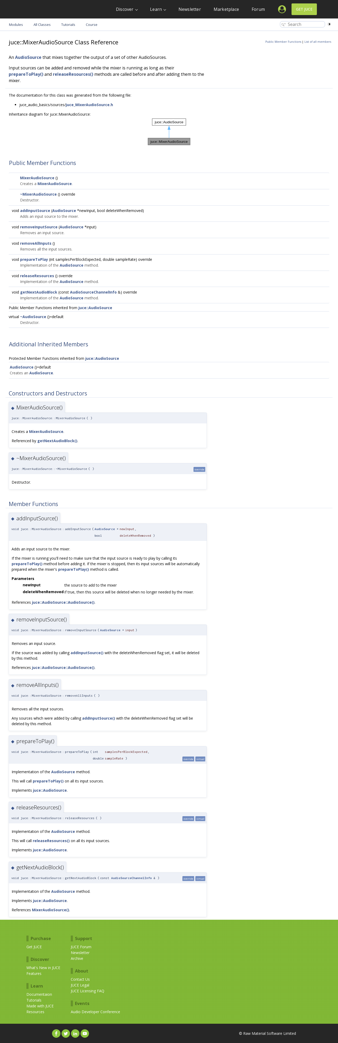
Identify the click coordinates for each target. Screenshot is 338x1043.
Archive (77, 958)
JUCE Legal (80, 985)
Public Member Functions (283, 42)
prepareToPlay (34, 259)
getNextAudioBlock (38, 292)
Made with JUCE (40, 1005)
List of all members (317, 42)
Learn (156, 9)
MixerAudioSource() (50, 909)
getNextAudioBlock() (57, 440)
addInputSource (35, 210)
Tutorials (33, 1000)
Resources (35, 1011)
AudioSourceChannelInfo (93, 292)
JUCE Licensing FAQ (87, 990)
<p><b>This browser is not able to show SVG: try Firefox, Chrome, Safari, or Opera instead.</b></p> (169, 132)
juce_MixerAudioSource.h (89, 104)
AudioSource (28, 57)
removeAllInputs (35, 243)
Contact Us (80, 979)
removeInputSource (39, 226)
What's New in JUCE (43, 967)
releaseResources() (73, 74)
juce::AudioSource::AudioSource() (63, 602)
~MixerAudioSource (38, 194)
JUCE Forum (81, 946)
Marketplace (226, 9)
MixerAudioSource (37, 177)
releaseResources (37, 275)
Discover (125, 9)
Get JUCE (304, 9)
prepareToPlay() (26, 74)
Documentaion (39, 994)
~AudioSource (33, 316)
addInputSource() (87, 652)
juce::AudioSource (95, 307)
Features (33, 973)
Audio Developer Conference (95, 1011)
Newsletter (190, 9)
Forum (258, 9)
